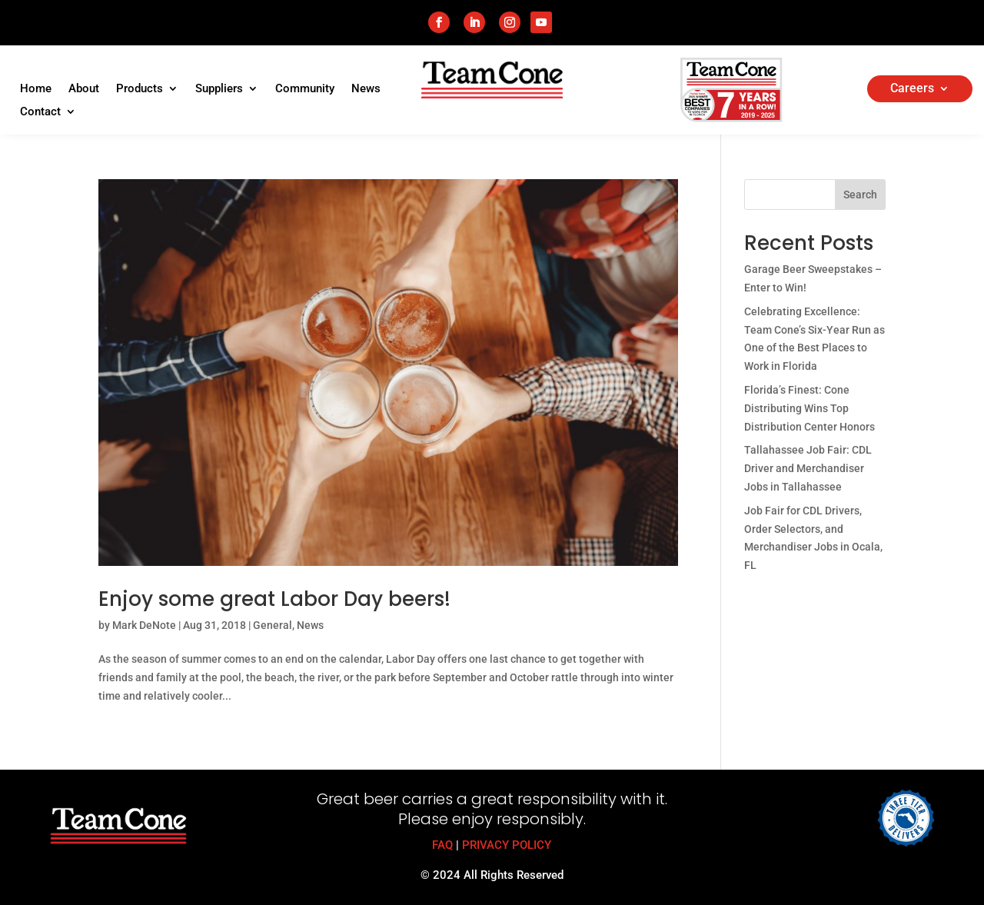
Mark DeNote (144, 625)
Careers (912, 89)
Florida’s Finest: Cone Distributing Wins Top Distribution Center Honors (809, 408)
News (366, 89)
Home (36, 89)
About (83, 89)
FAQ (442, 845)
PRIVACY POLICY (506, 845)
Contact (40, 112)
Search (860, 194)
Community (304, 89)
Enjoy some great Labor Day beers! (274, 599)
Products (139, 89)
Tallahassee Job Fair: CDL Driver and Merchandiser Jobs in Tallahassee (808, 468)
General (272, 625)
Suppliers (219, 89)
